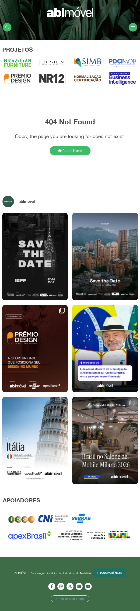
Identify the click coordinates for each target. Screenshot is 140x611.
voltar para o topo (70, 598)
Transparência (109, 573)
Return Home (70, 151)
